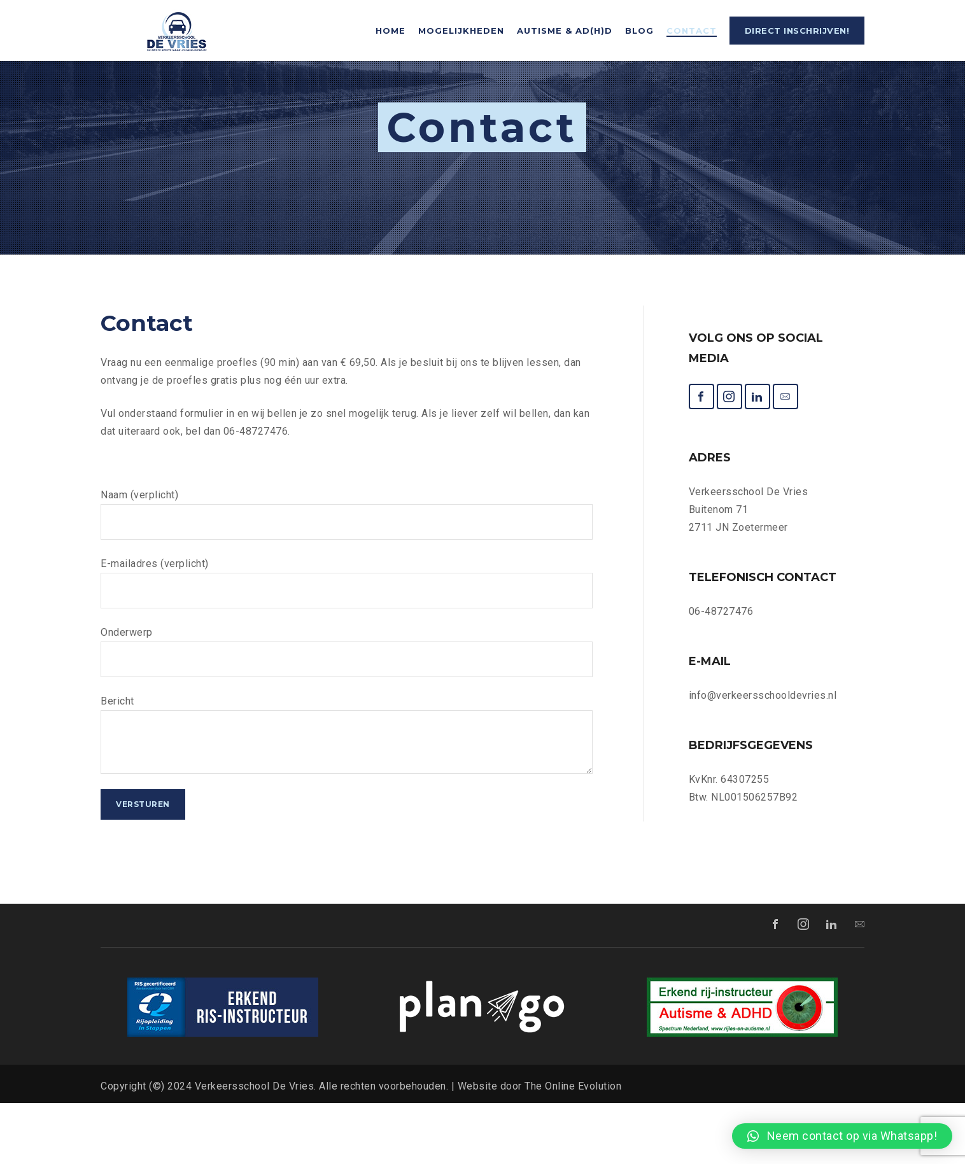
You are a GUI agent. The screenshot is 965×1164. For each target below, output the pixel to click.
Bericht (347, 795)
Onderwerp (347, 712)
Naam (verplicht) (347, 575)
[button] (842, 1136)
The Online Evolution (573, 1147)
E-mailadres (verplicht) (347, 644)
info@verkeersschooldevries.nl (763, 756)
